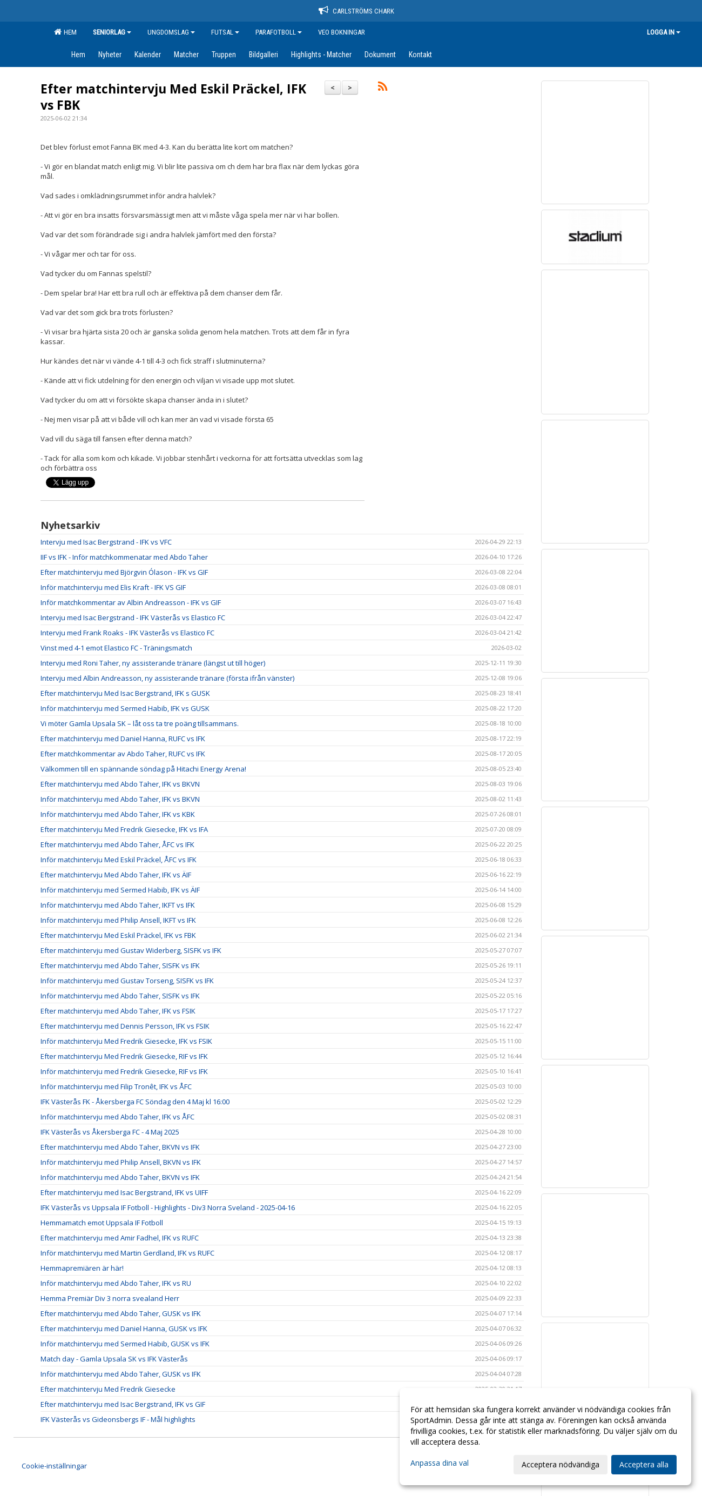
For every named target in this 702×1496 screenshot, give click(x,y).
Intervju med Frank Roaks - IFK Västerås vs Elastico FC (127, 633)
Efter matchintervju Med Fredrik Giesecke (108, 1389)
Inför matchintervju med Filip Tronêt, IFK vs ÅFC (116, 1086)
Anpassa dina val (439, 1463)
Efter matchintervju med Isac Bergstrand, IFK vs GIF (122, 1404)
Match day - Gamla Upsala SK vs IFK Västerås (114, 1359)
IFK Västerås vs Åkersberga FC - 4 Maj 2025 (109, 1132)
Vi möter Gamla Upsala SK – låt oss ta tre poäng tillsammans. (139, 723)
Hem (65, 32)
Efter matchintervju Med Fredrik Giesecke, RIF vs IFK (124, 1056)
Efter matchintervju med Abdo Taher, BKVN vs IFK (120, 1147)
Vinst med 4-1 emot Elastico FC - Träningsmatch (116, 648)
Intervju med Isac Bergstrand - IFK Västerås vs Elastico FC (132, 617)
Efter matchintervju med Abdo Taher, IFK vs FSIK (117, 1011)
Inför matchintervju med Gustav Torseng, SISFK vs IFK (127, 980)
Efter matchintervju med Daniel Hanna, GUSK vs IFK (123, 1328)
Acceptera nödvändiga (560, 1464)
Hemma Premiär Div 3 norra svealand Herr (109, 1298)
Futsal (225, 32)
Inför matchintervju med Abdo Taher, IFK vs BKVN (120, 799)
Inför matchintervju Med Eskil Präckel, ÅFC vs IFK (118, 859)
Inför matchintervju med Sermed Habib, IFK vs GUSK (125, 708)
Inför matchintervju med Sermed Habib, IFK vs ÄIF (120, 890)
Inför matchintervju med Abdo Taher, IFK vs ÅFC (117, 1117)
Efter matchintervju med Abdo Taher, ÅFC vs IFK (117, 844)
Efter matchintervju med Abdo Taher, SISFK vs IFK (120, 965)
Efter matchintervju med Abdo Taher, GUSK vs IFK (120, 1313)
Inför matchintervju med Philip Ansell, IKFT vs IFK (118, 920)
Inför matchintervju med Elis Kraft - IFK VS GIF (113, 587)
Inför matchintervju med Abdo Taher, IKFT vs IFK (117, 905)
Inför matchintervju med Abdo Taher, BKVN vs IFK (120, 1177)
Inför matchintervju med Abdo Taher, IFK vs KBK (117, 814)
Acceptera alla (644, 1464)
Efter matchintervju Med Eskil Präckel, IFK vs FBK (173, 96)
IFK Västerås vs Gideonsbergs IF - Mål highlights (117, 1419)
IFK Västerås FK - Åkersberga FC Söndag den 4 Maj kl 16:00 (135, 1101)
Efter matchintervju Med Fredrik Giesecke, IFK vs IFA (124, 829)
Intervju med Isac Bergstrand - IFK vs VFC (106, 542)
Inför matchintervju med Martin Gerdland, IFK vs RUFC (127, 1253)
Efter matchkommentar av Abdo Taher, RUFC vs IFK (122, 754)
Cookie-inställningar (54, 1466)
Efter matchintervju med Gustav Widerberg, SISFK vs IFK (130, 950)
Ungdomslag (171, 32)
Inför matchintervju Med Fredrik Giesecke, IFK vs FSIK (126, 1041)
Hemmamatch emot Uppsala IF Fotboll (101, 1222)
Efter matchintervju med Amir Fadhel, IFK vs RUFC (119, 1238)
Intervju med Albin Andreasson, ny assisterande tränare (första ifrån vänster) (167, 678)
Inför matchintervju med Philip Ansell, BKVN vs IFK (120, 1162)
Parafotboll (278, 32)
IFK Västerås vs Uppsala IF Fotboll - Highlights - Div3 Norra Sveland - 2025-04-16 (167, 1207)
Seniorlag (112, 32)
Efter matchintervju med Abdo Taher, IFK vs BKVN (120, 784)
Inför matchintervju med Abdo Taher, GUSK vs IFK (120, 1374)
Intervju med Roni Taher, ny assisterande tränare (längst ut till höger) (152, 663)
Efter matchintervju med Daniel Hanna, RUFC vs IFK (122, 738)
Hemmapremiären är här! (82, 1268)
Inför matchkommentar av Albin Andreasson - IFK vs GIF (130, 602)
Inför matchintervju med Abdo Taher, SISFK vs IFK (120, 996)
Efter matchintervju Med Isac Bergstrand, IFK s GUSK (125, 693)
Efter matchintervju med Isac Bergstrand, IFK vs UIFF (124, 1192)
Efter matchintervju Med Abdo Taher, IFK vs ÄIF (115, 875)
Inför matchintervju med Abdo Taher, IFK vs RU (115, 1283)
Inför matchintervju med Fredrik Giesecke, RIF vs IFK (124, 1071)
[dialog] (545, 1436)
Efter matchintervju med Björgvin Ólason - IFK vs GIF (124, 572)
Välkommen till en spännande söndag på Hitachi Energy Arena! (143, 769)
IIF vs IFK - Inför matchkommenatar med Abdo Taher (124, 557)
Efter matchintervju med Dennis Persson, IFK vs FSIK (125, 1026)
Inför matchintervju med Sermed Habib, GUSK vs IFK (125, 1344)
